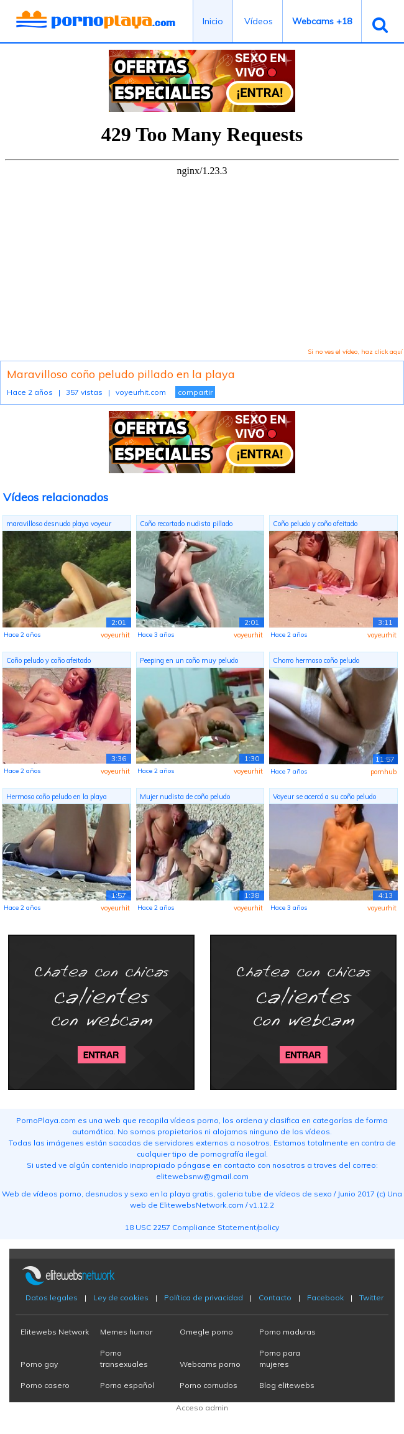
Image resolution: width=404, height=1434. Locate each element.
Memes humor (126, 1331)
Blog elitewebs (286, 1385)
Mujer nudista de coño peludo (185, 796)
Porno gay (39, 1364)
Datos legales (51, 1297)
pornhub (383, 771)
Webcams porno (210, 1364)
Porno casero (45, 1385)
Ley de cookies (121, 1297)
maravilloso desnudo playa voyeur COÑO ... (58, 525)
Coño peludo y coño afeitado (315, 523)
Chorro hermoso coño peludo (316, 660)
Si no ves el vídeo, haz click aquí (355, 352)
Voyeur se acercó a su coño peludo (324, 796)
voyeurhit (115, 635)
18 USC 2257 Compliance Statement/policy (202, 1227)
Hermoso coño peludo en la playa (56, 796)
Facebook (325, 1297)
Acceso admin (202, 1407)
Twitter (371, 1297)
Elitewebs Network (55, 1331)
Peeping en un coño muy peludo (189, 660)
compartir (195, 392)
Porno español (127, 1385)
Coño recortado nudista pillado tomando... (186, 525)
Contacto (275, 1297)
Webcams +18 (322, 21)
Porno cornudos (208, 1385)
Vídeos (258, 21)
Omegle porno (206, 1331)
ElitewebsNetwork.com (202, 1205)
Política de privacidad (203, 1297)
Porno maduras (287, 1331)
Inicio (213, 21)
